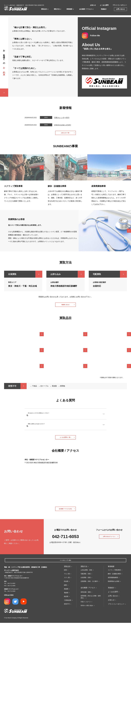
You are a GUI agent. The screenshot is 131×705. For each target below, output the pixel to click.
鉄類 (65, 652)
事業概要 (69, 9)
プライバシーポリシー (120, 5)
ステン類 (67, 659)
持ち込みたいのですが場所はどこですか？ (45, 486)
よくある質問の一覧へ (65, 515)
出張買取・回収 (86, 659)
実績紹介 (104, 9)
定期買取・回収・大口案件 (89, 663)
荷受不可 (67, 686)
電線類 (66, 675)
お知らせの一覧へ (65, 201)
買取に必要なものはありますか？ (42, 500)
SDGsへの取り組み (87, 687)
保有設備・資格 (86, 674)
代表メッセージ (86, 684)
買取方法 (57, 9)
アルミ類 (67, 656)
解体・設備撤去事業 (114, 656)
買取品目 (44, 9)
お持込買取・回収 (86, 652)
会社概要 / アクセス (85, 9)
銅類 (65, 667)
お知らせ (93, 5)
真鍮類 (66, 671)
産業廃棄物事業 (113, 659)
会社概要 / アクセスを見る (65, 588)
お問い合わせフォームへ (109, 618)
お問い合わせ (120, 9)
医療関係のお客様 (113, 663)
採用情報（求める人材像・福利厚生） (91, 679)
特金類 (66, 663)
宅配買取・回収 (86, 656)
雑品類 (66, 678)
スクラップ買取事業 (114, 652)
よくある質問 (104, 5)
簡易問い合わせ (65, 375)
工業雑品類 (67, 682)
